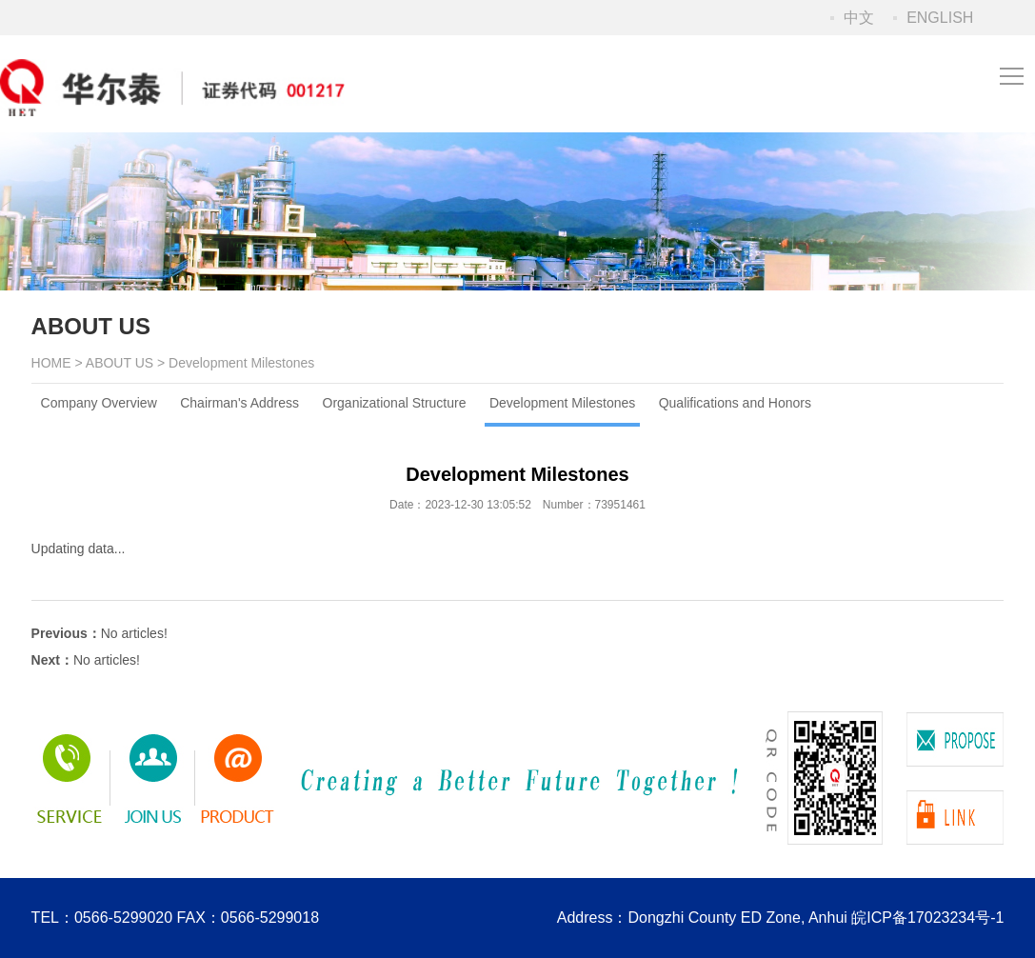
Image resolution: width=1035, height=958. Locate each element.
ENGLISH (939, 18)
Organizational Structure (395, 402)
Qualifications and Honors (735, 402)
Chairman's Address (239, 402)
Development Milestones (562, 402)
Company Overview (99, 402)
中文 (859, 18)
